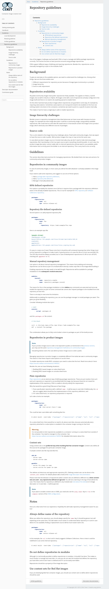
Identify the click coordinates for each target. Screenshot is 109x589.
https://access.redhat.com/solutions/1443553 (44, 363)
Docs (28, 2)
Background (10, 47)
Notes (8, 72)
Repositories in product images (15, 69)
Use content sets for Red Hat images (16, 86)
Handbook (5, 30)
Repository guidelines (10, 44)
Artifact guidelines (9, 41)
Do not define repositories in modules (16, 81)
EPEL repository (80, 191)
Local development (10, 36)
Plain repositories (50, 43)
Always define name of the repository (15, 76)
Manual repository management (55, 39)
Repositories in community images (14, 64)
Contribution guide (7, 92)
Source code (12, 57)
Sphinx (99, 586)
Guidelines (5, 33)
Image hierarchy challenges (13, 53)
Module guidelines (9, 38)
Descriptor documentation (10, 89)
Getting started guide (8, 27)
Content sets (49, 45)
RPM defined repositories (53, 35)
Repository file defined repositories (56, 37)
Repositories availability (16, 50)
